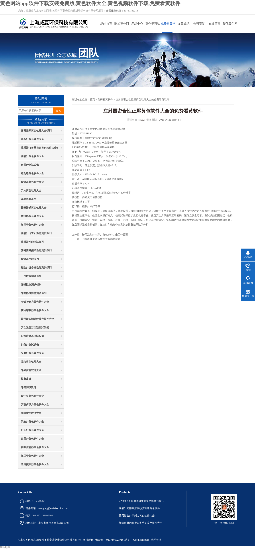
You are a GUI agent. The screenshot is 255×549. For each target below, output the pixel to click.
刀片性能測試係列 (31, 276)
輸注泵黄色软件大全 (32, 396)
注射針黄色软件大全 (32, 156)
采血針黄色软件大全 (32, 353)
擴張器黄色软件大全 (32, 216)
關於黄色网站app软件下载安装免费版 (122, 27)
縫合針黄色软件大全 (32, 139)
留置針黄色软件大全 (32, 438)
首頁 (92, 99)
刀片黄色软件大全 (31, 190)
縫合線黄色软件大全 (32, 173)
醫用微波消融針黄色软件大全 (37, 319)
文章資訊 (183, 23)
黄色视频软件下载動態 (152, 27)
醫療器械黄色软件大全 (33, 207)
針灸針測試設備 (30, 344)
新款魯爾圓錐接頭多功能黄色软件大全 (140, 523)
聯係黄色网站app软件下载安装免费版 (230, 27)
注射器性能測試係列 (32, 242)
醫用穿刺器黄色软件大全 (35, 310)
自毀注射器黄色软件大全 (35, 447)
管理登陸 (156, 539)
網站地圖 (5, 547)
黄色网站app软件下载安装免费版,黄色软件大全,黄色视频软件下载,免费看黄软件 (90, 3)
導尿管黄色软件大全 (32, 224)
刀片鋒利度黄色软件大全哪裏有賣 (101, 239)
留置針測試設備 (30, 165)
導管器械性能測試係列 (33, 293)
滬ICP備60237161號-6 (117, 539)
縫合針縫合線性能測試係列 (36, 267)
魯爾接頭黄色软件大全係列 (36, 130)
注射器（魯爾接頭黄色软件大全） (40, 147)
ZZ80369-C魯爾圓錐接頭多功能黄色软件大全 (141, 501)
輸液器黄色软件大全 (32, 182)
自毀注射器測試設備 (32, 336)
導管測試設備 (28, 387)
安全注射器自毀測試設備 (35, 327)
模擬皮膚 (26, 378)
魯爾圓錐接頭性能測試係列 (36, 250)
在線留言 (214, 23)
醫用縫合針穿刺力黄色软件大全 (137, 515)
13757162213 (131, 10)
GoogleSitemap (141, 539)
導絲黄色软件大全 (31, 370)
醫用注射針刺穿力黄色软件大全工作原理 (105, 234)
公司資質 (199, 23)
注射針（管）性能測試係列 (36, 233)
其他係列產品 (28, 199)
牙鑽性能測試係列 (31, 284)
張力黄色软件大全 (31, 361)
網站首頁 (106, 23)
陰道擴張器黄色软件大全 (35, 464)
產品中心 (137, 23)
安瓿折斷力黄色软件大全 (35, 301)
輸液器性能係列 (30, 259)
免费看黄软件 (168, 27)
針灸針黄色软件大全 (32, 430)
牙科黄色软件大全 (31, 413)
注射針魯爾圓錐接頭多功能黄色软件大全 (141, 508)
